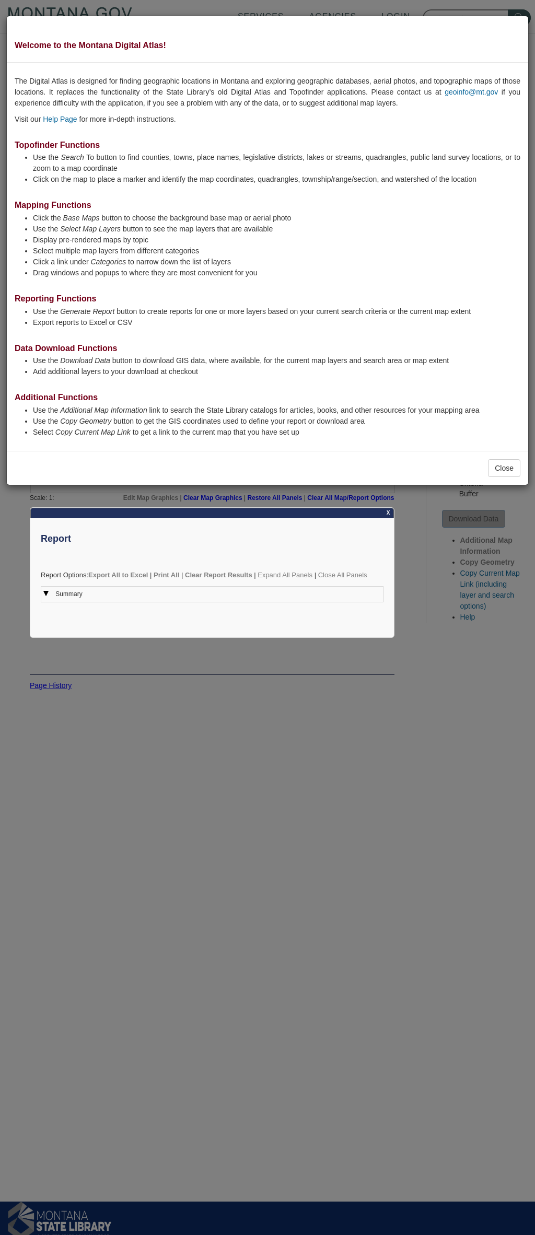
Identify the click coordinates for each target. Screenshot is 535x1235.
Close (504, 468)
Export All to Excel (118, 575)
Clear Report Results (218, 575)
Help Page (60, 119)
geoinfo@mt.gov (471, 92)
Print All (166, 575)
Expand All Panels (285, 575)
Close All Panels (342, 575)
